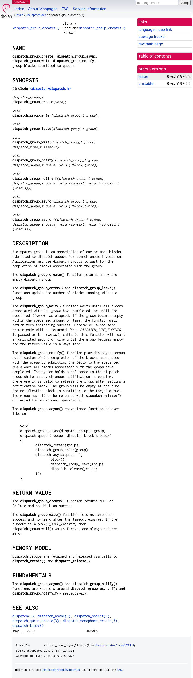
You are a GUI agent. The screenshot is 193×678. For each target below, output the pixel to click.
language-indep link (155, 29)
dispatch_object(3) (91, 616)
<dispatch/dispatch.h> (50, 89)
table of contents (155, 56)
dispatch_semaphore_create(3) (90, 621)
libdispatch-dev (36, 15)
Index (19, 9)
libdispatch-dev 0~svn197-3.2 (114, 645)
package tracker (152, 36)
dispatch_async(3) (54, 616)
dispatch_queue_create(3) (35, 621)
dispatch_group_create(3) (36, 28)
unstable (146, 83)
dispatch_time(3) (27, 625)
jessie (19, 15)
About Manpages (42, 9)
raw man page (151, 44)
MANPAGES (21, 1)
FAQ (65, 9)
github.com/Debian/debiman (61, 670)
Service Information (89, 9)
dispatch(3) (23, 616)
